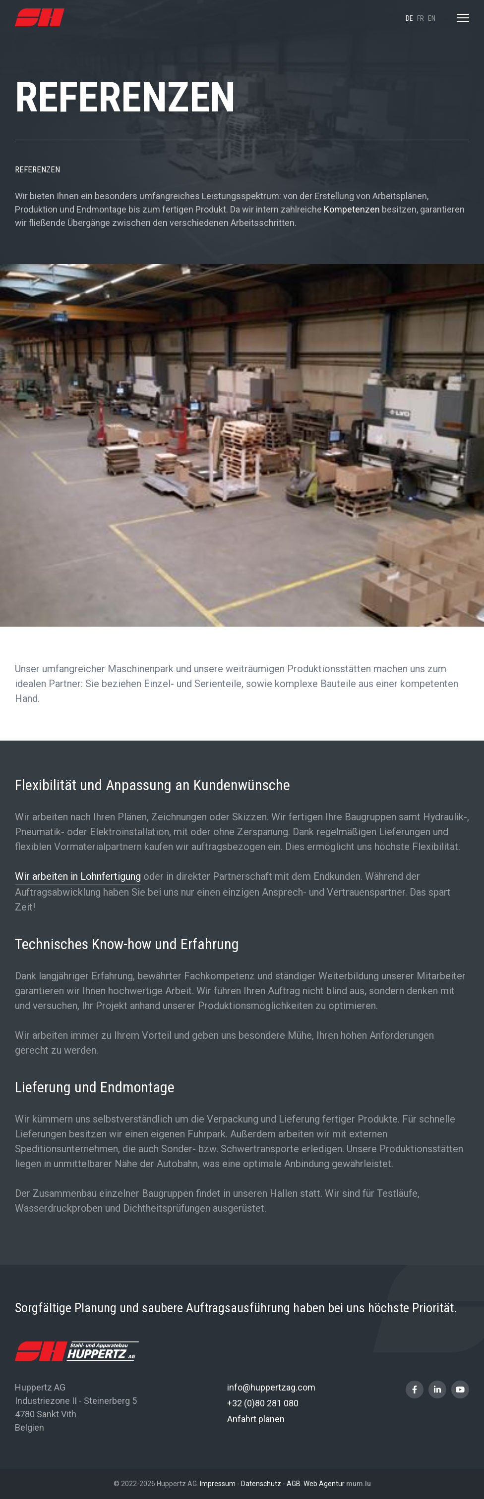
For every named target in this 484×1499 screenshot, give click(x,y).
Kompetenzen (353, 209)
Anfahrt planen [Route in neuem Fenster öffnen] (256, 1419)
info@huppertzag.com (271, 1387)
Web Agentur (324, 1484)
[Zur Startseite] (39, 17)
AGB (294, 1484)
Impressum (218, 1484)
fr (420, 18)
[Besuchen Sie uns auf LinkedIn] (437, 1389)
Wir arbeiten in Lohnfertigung (78, 876)
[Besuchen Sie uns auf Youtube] (460, 1389)
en (431, 18)
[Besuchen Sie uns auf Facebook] (415, 1389)
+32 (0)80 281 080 (263, 1403)
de (409, 18)
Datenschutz (261, 1484)
